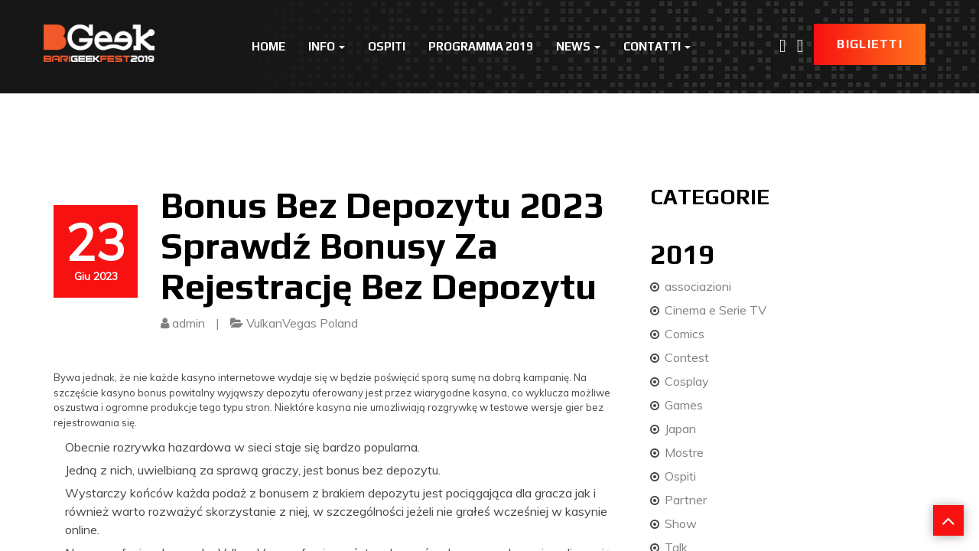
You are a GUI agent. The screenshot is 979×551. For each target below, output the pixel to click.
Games (684, 404)
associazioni (698, 286)
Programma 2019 (480, 46)
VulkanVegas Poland (302, 323)
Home (268, 46)
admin (188, 323)
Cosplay (687, 381)
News (578, 46)
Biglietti (870, 44)
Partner (686, 499)
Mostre (684, 452)
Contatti (657, 46)
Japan (680, 428)
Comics (684, 333)
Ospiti (386, 46)
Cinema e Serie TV (715, 310)
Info (326, 46)
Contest (687, 357)
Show (681, 523)
